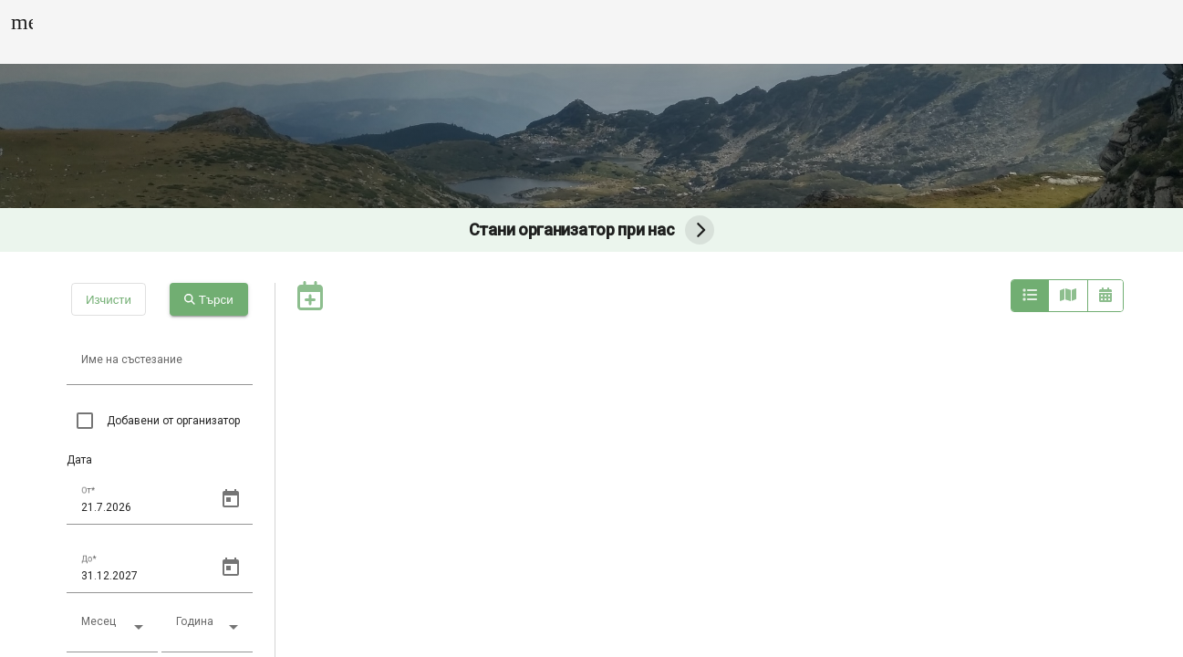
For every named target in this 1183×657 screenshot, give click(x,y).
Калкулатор (804, 32)
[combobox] (112, 634)
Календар (438, 32)
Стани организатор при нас (592, 230)
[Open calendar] (231, 499)
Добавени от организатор (173, 420)
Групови (537, 32)
